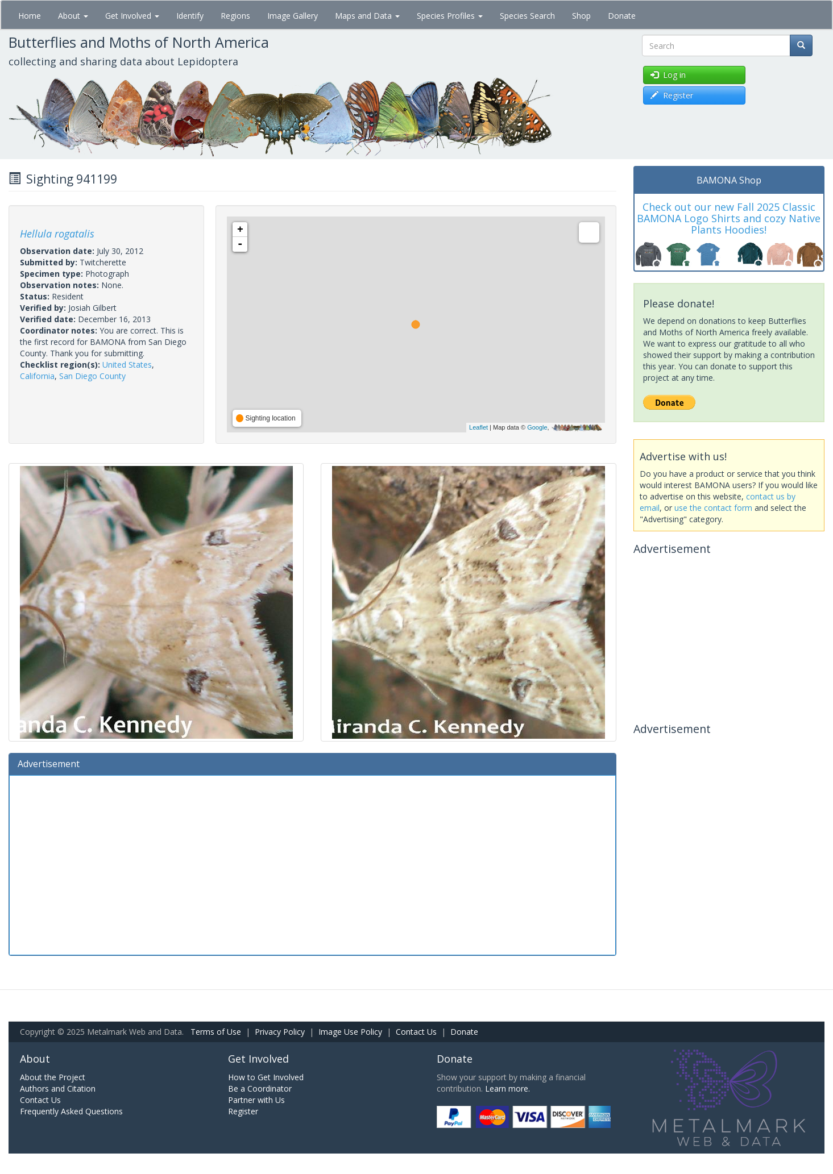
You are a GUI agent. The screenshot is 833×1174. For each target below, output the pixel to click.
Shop (581, 15)
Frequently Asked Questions (71, 1111)
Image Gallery (292, 15)
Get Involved (132, 15)
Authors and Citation (58, 1088)
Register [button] (671, 95)
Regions (235, 15)
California (37, 375)
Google (537, 427)
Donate (622, 15)
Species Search (527, 15)
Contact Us (416, 1031)
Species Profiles (450, 15)
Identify (190, 15)
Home (29, 15)
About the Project (52, 1077)
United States (127, 364)
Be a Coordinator (260, 1088)
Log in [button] (668, 74)
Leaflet (478, 427)
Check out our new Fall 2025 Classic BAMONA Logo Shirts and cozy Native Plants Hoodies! (728, 218)
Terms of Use (215, 1031)
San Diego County (92, 375)
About (73, 15)
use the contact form (713, 507)
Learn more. (507, 1088)
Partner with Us (256, 1099)
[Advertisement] (312, 863)
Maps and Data (367, 15)
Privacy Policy (280, 1031)
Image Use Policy (350, 1031)
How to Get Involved (266, 1077)
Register (243, 1111)
